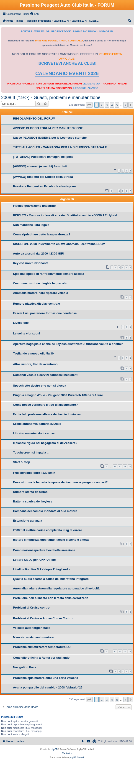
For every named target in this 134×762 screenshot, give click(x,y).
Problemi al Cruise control (31, 607)
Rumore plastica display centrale (36, 303)
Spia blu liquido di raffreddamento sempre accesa (48, 273)
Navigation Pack (24, 667)
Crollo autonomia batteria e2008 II (37, 424)
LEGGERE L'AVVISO (85, 88)
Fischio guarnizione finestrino (34, 205)
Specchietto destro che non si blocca (39, 385)
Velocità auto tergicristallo (31, 627)
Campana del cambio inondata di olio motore (45, 511)
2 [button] (101, 105)
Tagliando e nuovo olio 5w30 (33, 353)
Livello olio (21, 322)
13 (115, 651)
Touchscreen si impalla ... (31, 452)
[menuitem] (34, 14)
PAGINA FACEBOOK (84, 31)
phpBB (54, 749)
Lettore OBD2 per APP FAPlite (34, 559)
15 (125, 651)
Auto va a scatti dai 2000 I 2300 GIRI (38, 253)
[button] (89, 105)
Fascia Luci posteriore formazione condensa (45, 313)
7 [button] (125, 105)
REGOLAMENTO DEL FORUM (34, 118)
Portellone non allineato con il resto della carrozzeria (50, 598)
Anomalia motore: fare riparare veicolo (40, 293)
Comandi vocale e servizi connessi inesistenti (45, 375)
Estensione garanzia (27, 520)
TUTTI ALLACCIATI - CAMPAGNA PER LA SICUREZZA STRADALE (60, 147)
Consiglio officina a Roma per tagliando (41, 657)
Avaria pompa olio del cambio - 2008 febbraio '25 (47, 687)
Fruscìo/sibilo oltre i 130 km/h (34, 472)
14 (120, 651)
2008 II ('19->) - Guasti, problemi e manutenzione (50, 97)
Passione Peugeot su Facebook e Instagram (44, 186)
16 (130, 651)
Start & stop (21, 462)
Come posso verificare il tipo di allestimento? (45, 404)
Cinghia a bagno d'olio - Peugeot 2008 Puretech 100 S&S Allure (58, 395)
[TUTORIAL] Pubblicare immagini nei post (43, 156)
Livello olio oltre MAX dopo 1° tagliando (41, 569)
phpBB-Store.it (77, 757)
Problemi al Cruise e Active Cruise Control (43, 618)
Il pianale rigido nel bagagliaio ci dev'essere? (45, 443)
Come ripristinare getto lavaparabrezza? (41, 234)
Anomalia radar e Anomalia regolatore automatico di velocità (56, 588)
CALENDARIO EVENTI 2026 (67, 73)
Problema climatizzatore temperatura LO (42, 647)
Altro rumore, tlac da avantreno (35, 364)
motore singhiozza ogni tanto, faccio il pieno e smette (51, 539)
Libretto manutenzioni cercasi (34, 433)
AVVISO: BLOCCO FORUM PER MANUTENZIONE (48, 128)
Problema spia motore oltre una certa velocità (45, 678)
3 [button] (107, 105)
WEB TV (39, 31)
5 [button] (117, 105)
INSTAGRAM (106, 31)
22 (130, 466)
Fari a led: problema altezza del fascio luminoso (47, 414)
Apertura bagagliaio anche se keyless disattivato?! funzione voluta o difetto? (68, 344)
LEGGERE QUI (91, 83)
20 (120, 466)
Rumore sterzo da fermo (30, 492)
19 (115, 466)
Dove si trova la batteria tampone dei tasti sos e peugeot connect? (60, 482)
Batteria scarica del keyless (32, 501)
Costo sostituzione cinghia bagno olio (40, 283)
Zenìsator (67, 753)
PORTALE (26, 31)
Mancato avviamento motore (33, 637)
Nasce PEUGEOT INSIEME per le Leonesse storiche (50, 137)
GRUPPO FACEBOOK (58, 31)
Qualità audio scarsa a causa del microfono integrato (51, 579)
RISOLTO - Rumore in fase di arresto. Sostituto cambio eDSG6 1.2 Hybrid (65, 215)
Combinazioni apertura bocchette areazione (44, 550)
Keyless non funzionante (30, 263)
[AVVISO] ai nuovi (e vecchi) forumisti (40, 166)
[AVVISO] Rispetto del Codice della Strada (43, 176)
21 (125, 466)
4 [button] (112, 105)
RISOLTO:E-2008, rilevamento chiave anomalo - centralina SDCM (59, 244)
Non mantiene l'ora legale (31, 225)
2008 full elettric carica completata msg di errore (47, 530)
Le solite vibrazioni (26, 333)
